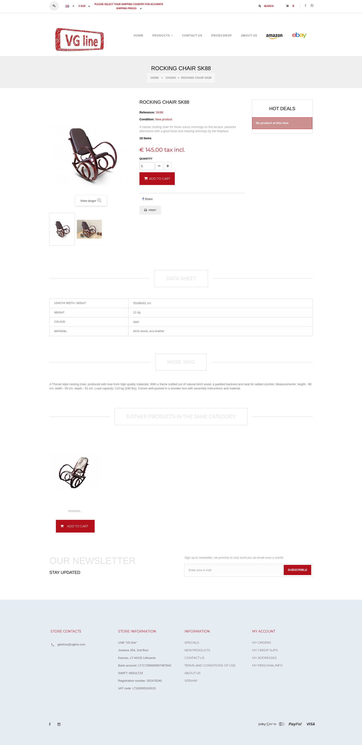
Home (155, 77)
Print (152, 210)
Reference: (147, 112)
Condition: (146, 119)
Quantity (145, 158)
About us (192, 673)
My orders (261, 642)
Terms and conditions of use (209, 665)
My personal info (267, 665)
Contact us (194, 658)
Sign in (56, 6)
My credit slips (265, 650)
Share (147, 199)
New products (197, 650)
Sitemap (191, 680)
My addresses (264, 658)
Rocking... (75, 511)
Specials (191, 642)
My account (263, 631)
